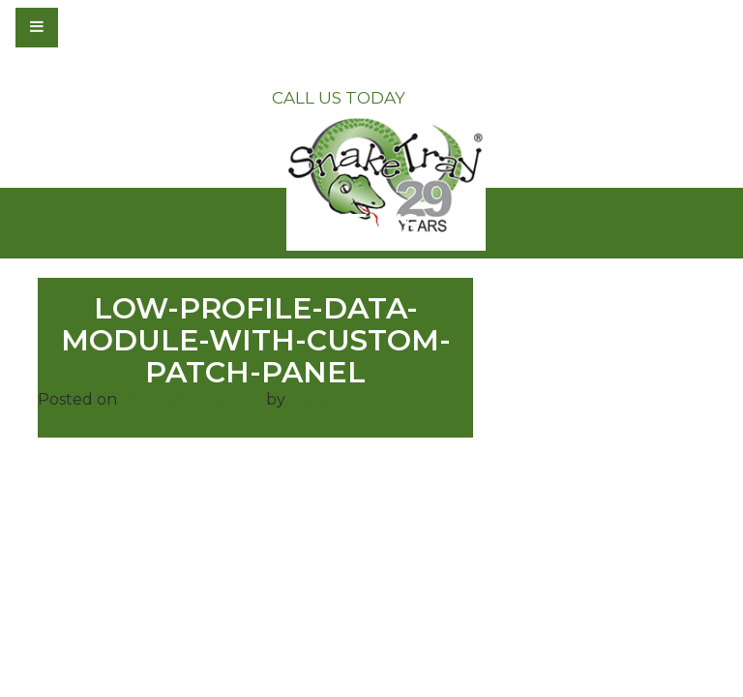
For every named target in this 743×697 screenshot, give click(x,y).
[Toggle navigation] (89, 27)
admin (313, 399)
